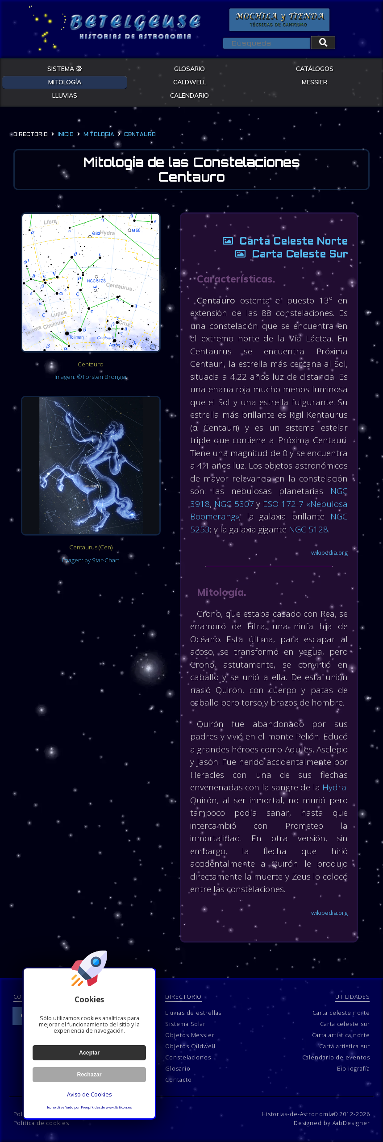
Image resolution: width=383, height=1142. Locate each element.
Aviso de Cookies (89, 1094)
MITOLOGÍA (64, 82)
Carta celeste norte (341, 1013)
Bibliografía (353, 1068)
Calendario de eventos (336, 1057)
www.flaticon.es (119, 1107)
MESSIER (314, 82)
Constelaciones (188, 1057)
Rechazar (89, 1074)
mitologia (98, 134)
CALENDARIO (189, 95)
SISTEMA (64, 69)
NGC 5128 (308, 529)
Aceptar (89, 1053)
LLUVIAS (64, 95)
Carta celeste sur (345, 1024)
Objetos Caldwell (190, 1046)
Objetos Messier (190, 1035)
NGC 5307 (234, 504)
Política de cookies (41, 1123)
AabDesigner (351, 1123)
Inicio (66, 134)
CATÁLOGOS (314, 69)
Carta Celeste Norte (282, 242)
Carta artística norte (341, 1035)
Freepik (87, 1107)
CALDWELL (189, 82)
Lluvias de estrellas (193, 1013)
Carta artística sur (344, 1046)
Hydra (334, 787)
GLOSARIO (189, 69)
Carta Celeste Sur (288, 255)
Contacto (178, 1080)
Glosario (177, 1068)
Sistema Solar (185, 1024)
